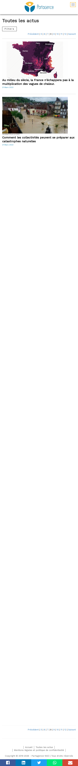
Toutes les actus (44, 747)
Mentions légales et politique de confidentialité (39, 750)
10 (58, 34)
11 (61, 34)
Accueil (29, 747)
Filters (9, 29)
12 (65, 34)
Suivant (72, 34)
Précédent (33, 34)
